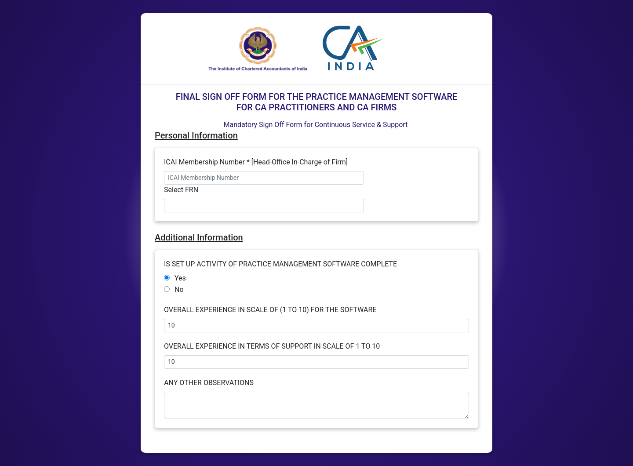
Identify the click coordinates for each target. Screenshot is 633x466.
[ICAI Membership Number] (264, 178)
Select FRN (181, 190)
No (179, 289)
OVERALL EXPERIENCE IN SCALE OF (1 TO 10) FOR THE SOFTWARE (271, 310)
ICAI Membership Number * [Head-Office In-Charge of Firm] (256, 162)
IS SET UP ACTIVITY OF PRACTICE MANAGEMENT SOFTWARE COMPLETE (281, 264)
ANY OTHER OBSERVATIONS (209, 383)
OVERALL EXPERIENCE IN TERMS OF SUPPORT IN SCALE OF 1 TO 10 (272, 346)
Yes (180, 278)
